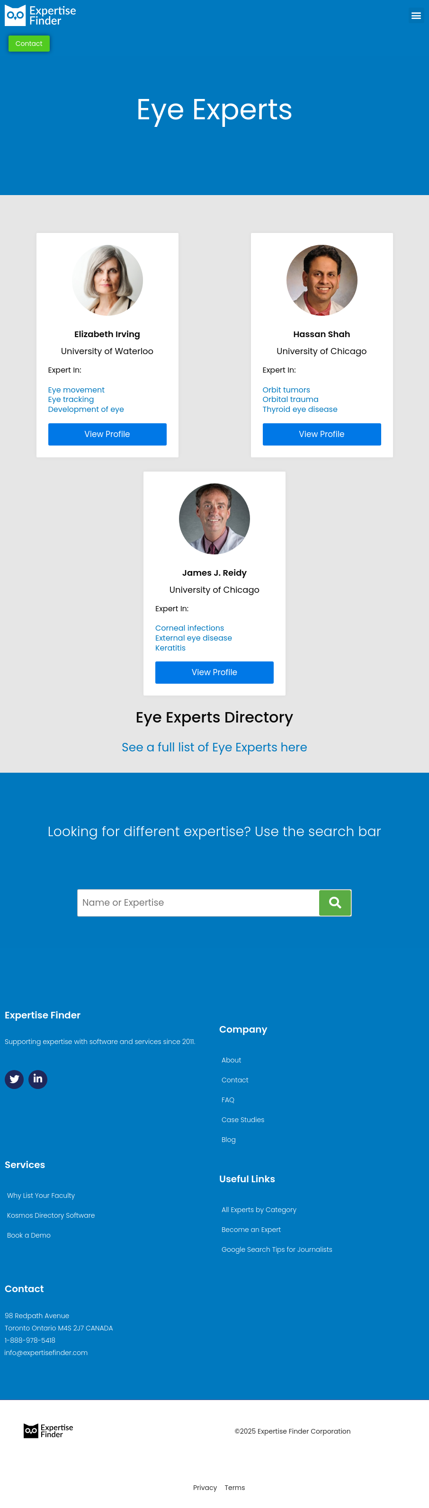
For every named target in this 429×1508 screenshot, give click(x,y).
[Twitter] (14, 1079)
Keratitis (170, 647)
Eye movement (76, 389)
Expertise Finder (42, 1015)
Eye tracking (71, 399)
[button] (416, 15)
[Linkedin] (37, 1079)
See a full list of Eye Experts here (214, 747)
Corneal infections (189, 628)
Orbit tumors (287, 389)
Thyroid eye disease (300, 409)
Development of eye (86, 409)
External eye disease (193, 638)
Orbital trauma (291, 399)
